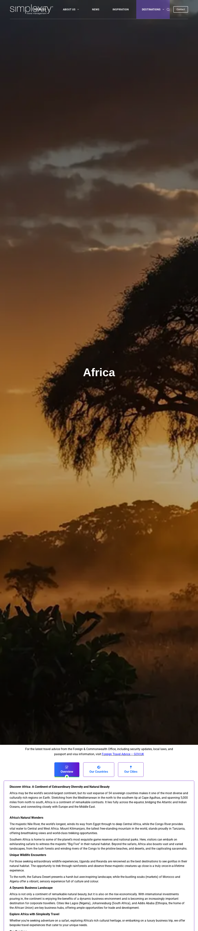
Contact (181, 9)
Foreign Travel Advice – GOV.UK (123, 754)
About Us (72, 9)
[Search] (168, 9)
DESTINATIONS (154, 9)
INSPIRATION (121, 9)
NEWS (95, 9)
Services (42, 9)
